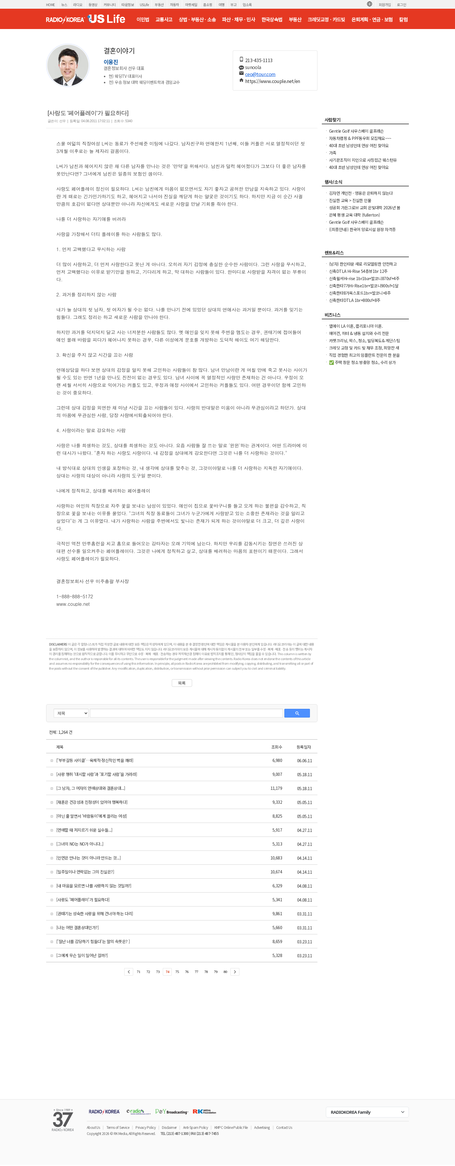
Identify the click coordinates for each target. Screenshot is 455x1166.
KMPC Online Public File (231, 1127)
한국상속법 (271, 19)
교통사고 (164, 19)
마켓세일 (191, 4)
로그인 (401, 4)
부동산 (159, 4)
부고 (233, 4)
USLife (144, 4)
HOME (50, 4)
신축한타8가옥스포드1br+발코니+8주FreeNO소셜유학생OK (360, 296)
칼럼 (403, 19)
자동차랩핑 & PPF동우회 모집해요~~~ (360, 138)
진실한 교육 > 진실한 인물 (350, 200)
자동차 (174, 4)
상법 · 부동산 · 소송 (197, 19)
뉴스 (64, 4)
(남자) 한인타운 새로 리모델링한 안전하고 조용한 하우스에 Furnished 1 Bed (363, 267)
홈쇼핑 (207, 4)
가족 (332, 153)
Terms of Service (117, 1127)
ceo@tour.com (260, 74)
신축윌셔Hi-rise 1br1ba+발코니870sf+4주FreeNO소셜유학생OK (364, 281)
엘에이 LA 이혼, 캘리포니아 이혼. (356, 326)
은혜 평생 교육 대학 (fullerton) (354, 215)
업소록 (247, 4)
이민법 (142, 19)
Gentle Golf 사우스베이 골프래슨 (356, 131)
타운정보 (128, 4)
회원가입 (385, 4)
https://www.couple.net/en (272, 81)
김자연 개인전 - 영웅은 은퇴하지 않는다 (361, 193)
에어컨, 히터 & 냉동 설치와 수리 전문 (359, 333)
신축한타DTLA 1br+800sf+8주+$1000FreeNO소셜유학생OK (354, 303)
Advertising (262, 1127)
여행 (222, 4)
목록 (182, 683)
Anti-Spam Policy (195, 1127)
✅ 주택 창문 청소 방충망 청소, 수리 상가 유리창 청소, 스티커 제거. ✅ (362, 365)
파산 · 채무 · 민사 (238, 19)
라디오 (77, 4)
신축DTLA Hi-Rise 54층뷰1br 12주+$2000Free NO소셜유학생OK (358, 274)
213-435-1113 (259, 60)
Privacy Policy (146, 1127)
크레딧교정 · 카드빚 (326, 19)
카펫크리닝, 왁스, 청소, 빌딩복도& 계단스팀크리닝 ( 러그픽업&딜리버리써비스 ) (364, 343)
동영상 (93, 4)
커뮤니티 (110, 4)
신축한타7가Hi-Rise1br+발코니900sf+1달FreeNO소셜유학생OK (363, 288)
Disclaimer (169, 1127)
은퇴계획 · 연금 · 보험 (372, 19)
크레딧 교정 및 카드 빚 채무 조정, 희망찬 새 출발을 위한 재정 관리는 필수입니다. (364, 350)
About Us (93, 1127)
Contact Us (284, 1127)
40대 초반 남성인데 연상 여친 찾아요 (359, 145)
